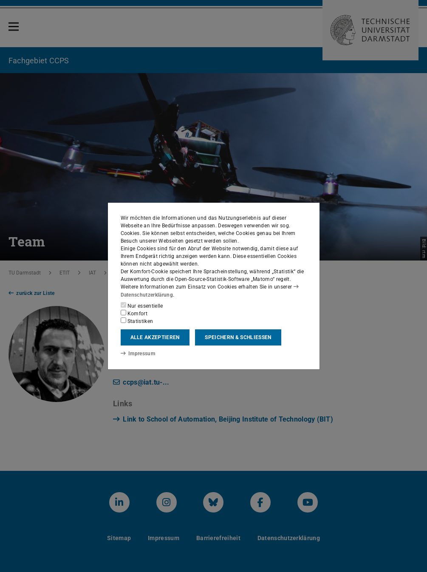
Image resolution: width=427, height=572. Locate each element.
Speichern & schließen (238, 337)
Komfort (134, 313)
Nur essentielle (142, 305)
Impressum (138, 353)
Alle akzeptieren (155, 337)
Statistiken (137, 320)
